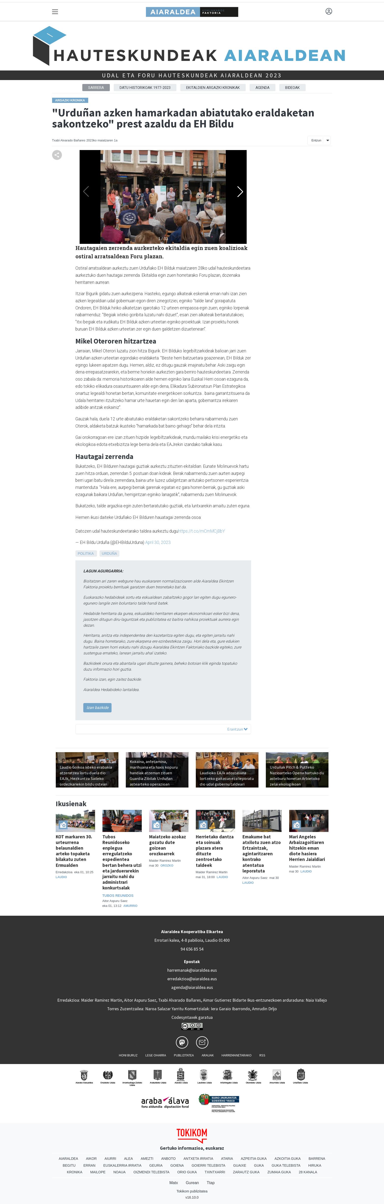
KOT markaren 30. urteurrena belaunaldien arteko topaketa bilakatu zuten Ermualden (74, 851)
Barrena (317, 1159)
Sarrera (96, 87)
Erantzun (237, 729)
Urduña (109, 553)
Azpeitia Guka (254, 1159)
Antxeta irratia (198, 1159)
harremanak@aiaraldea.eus (192, 970)
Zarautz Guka (246, 1172)
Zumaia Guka (279, 1172)
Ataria (227, 1159)
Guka (259, 1165)
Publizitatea (184, 1055)
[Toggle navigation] (55, 11)
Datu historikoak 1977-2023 (145, 87)
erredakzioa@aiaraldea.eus (192, 979)
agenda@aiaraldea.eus (192, 987)
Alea (128, 1159)
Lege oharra (155, 1055)
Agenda (263, 87)
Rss (262, 1055)
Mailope (97, 1172)
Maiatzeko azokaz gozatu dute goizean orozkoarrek (167, 845)
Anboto (168, 1159)
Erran (89, 1165)
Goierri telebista (208, 1165)
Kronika (74, 1172)
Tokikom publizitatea (191, 1191)
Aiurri (110, 1159)
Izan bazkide (97, 707)
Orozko (166, 865)
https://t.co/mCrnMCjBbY (201, 531)
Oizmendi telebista (151, 1172)
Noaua (119, 1172)
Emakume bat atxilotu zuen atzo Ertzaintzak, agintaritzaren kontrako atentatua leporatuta (261, 853)
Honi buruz (128, 1055)
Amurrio (130, 906)
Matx (173, 1183)
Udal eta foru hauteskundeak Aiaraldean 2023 (192, 75)
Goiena (177, 1165)
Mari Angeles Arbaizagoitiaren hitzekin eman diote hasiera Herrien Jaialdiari (307, 848)
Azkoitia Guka (287, 1159)
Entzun (316, 140)
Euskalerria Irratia (122, 1165)
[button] (240, 191)
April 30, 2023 (158, 542)
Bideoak (292, 87)
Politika (86, 553)
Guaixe (239, 1165)
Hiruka (314, 1165)
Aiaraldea (68, 1159)
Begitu (69, 1165)
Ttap (211, 1183)
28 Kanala (308, 1172)
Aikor (91, 1159)
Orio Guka (187, 1172)
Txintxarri (215, 1172)
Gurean (192, 1183)
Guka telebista (286, 1165)
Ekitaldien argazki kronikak (213, 87)
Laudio (61, 877)
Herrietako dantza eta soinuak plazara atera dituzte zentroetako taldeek (215, 851)
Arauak (208, 1055)
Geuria (156, 1165)
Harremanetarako (237, 1055)
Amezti (147, 1159)
